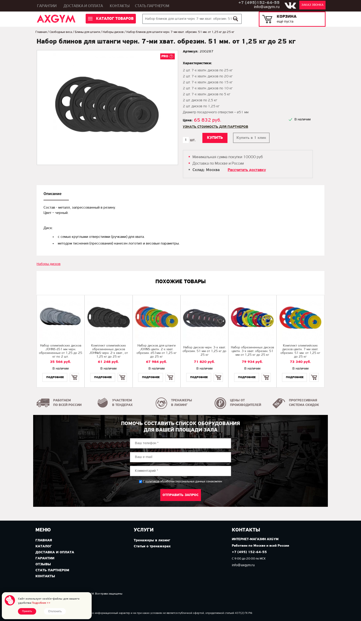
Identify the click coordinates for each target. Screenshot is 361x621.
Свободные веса (60, 32)
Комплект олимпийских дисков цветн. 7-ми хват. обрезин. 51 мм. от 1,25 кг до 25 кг (300, 351)
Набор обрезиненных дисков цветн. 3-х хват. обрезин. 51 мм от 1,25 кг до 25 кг (252, 351)
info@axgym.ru (266, 7)
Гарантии (47, 6)
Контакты (120, 6)
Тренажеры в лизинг (152, 540)
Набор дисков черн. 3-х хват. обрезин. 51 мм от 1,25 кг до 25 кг (204, 351)
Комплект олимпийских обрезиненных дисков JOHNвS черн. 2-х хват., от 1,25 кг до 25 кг (108, 351)
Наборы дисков (113, 32)
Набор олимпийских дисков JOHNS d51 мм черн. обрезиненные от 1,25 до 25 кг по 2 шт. (60, 351)
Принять (27, 611)
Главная (41, 32)
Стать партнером (152, 6)
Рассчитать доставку (247, 170)
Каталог (43, 546)
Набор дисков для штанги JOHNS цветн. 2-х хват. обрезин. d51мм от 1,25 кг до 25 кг (157, 351)
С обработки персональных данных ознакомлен (182, 481)
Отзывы (43, 564)
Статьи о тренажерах (152, 546)
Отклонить (55, 611)
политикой (152, 481)
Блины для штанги (87, 32)
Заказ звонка (312, 5)
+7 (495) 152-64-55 (249, 552)
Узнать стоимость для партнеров (215, 127)
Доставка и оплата (83, 6)
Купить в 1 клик (251, 138)
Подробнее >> (41, 602)
